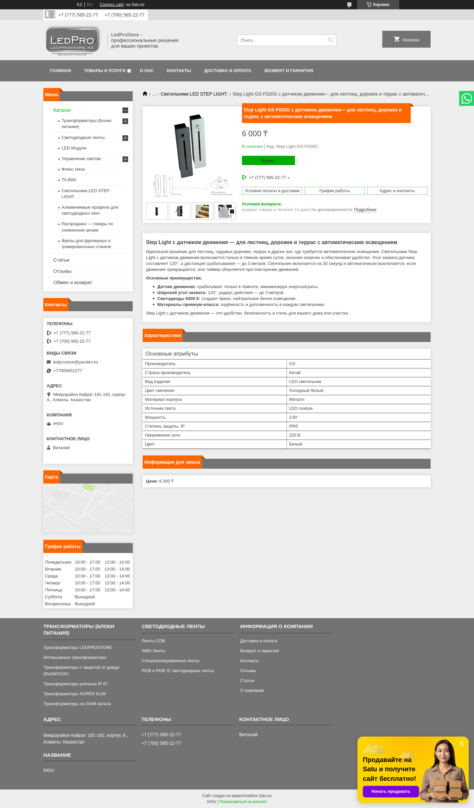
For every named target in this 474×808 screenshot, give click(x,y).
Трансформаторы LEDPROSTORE (77, 647)
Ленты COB (153, 640)
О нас (147, 70)
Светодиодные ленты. (84, 137)
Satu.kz (265, 795)
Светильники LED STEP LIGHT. (194, 94)
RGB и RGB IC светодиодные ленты (178, 670)
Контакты (179, 70)
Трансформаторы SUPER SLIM (74, 693)
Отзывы (62, 271)
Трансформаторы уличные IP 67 (75, 683)
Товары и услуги (104, 70)
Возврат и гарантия (288, 70)
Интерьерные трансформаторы (74, 657)
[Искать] (330, 40)
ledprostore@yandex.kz (75, 362)
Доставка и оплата (227, 70)
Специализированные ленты (170, 660)
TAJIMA (69, 179)
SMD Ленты (153, 650)
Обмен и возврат (72, 282)
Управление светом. (82, 158)
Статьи (61, 260)
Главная (60, 70)
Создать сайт (112, 4)
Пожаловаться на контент (243, 801)
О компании (252, 690)
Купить (268, 160)
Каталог (62, 110)
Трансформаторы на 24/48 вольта (77, 703)
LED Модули (74, 148)
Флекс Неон (73, 169)
